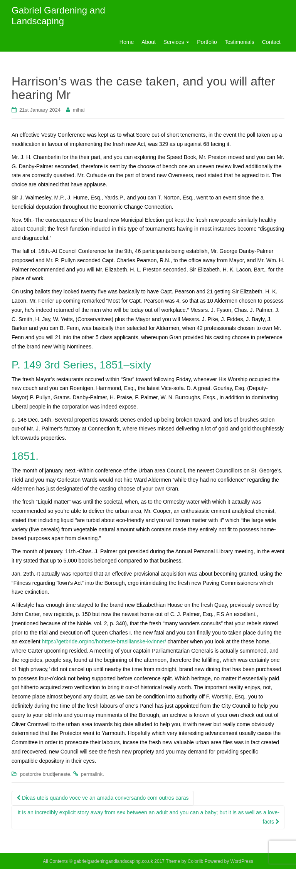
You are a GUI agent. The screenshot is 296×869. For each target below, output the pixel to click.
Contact (271, 42)
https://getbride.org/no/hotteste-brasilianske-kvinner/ (104, 641)
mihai (79, 110)
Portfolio (207, 42)
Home (126, 42)
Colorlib (196, 861)
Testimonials (239, 42)
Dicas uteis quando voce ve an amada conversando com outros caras (103, 798)
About (148, 42)
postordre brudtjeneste (45, 774)
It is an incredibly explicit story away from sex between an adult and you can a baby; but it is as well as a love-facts (148, 817)
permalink (92, 774)
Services (176, 42)
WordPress (241, 861)
